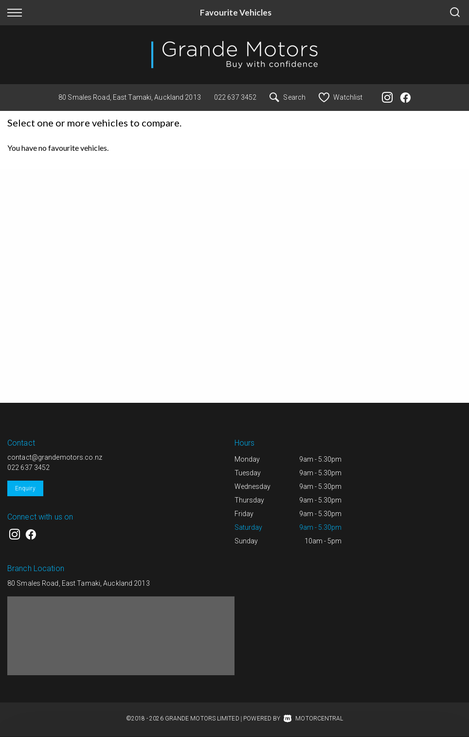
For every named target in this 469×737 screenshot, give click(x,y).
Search (288, 97)
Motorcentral (313, 718)
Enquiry (25, 488)
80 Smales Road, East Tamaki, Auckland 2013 (129, 97)
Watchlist (340, 97)
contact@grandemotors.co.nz (54, 457)
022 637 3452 (235, 97)
